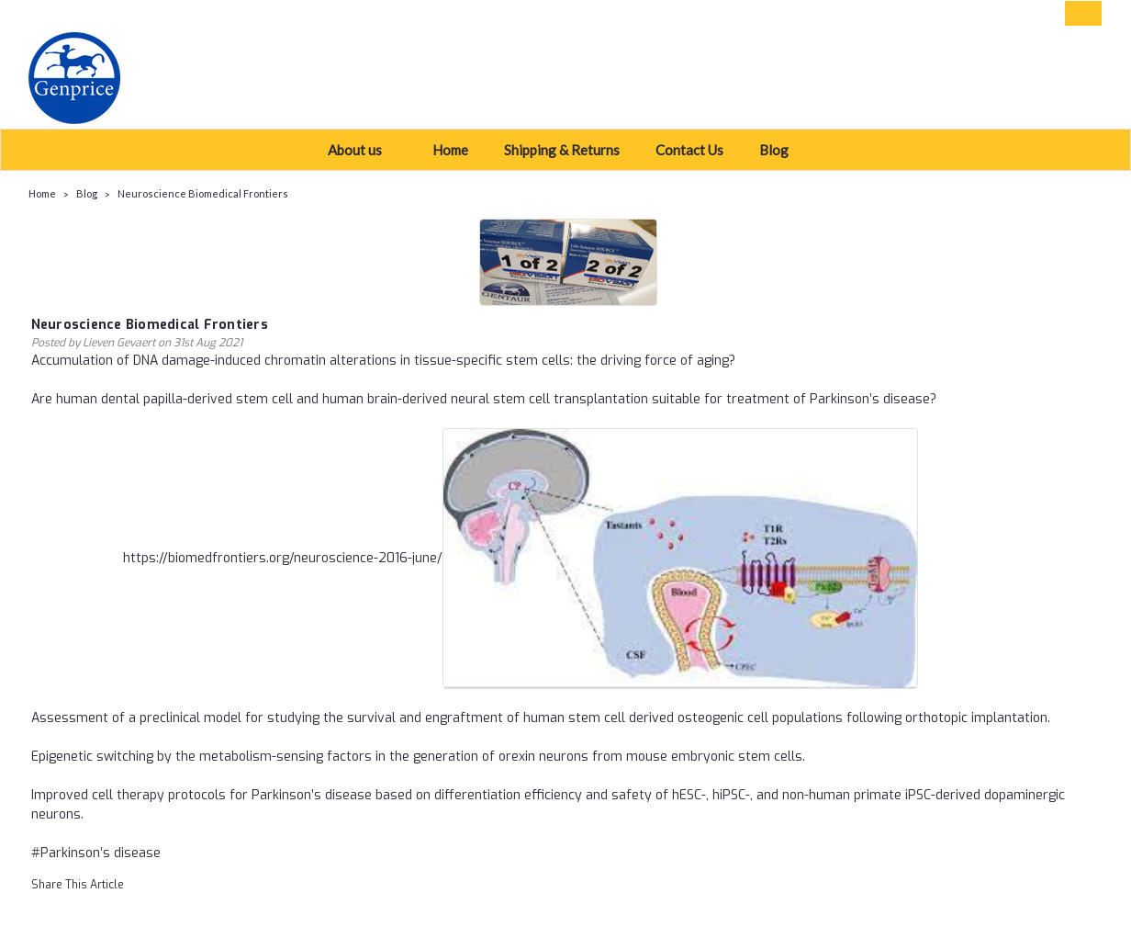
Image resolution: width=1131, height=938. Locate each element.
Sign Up (1024, 13)
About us (362, 149)
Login (965, 13)
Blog (781, 149)
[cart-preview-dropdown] (1079, 13)
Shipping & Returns (562, 149)
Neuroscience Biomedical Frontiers (203, 193)
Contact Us (689, 149)
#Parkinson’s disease (96, 853)
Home (450, 149)
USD (157, 13)
